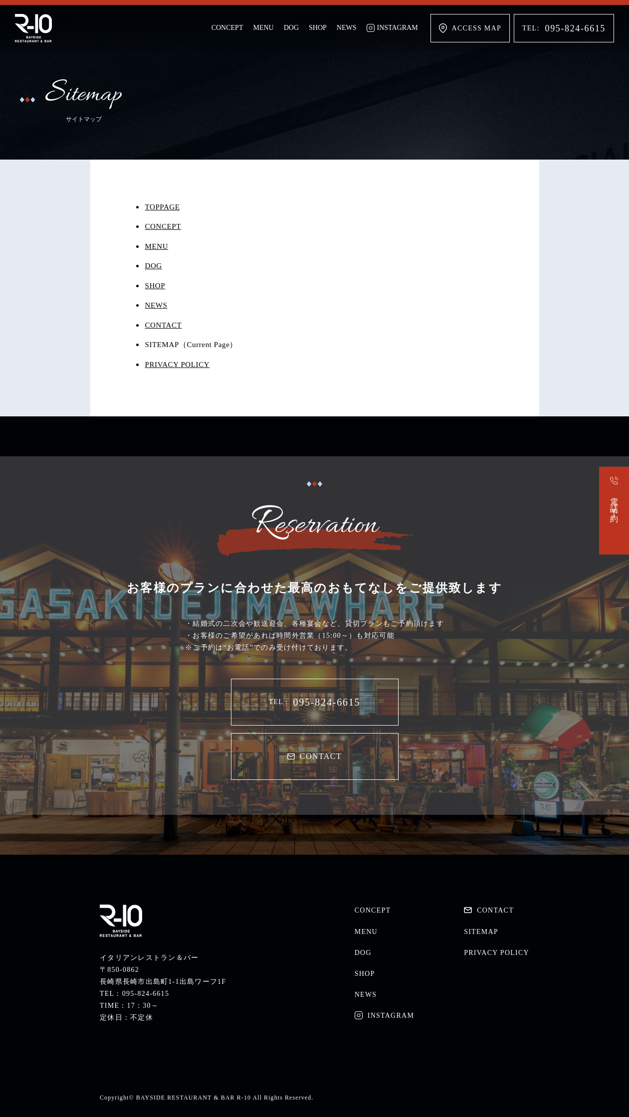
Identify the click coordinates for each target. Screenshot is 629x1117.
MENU (263, 27)
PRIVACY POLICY (177, 365)
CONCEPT (227, 27)
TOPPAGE (162, 207)
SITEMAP (481, 931)
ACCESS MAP (470, 28)
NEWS (347, 27)
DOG (291, 27)
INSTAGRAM (392, 28)
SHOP (318, 27)
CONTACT (163, 325)
